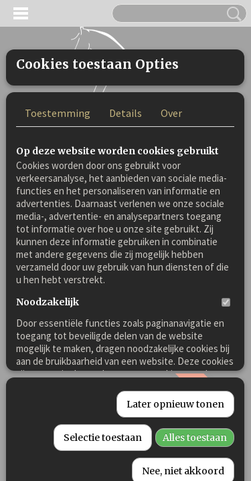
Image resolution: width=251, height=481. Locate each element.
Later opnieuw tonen (175, 400)
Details (125, 223)
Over (171, 223)
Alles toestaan (195, 434)
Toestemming (57, 223)
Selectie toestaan (103, 434)
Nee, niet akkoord (183, 467)
